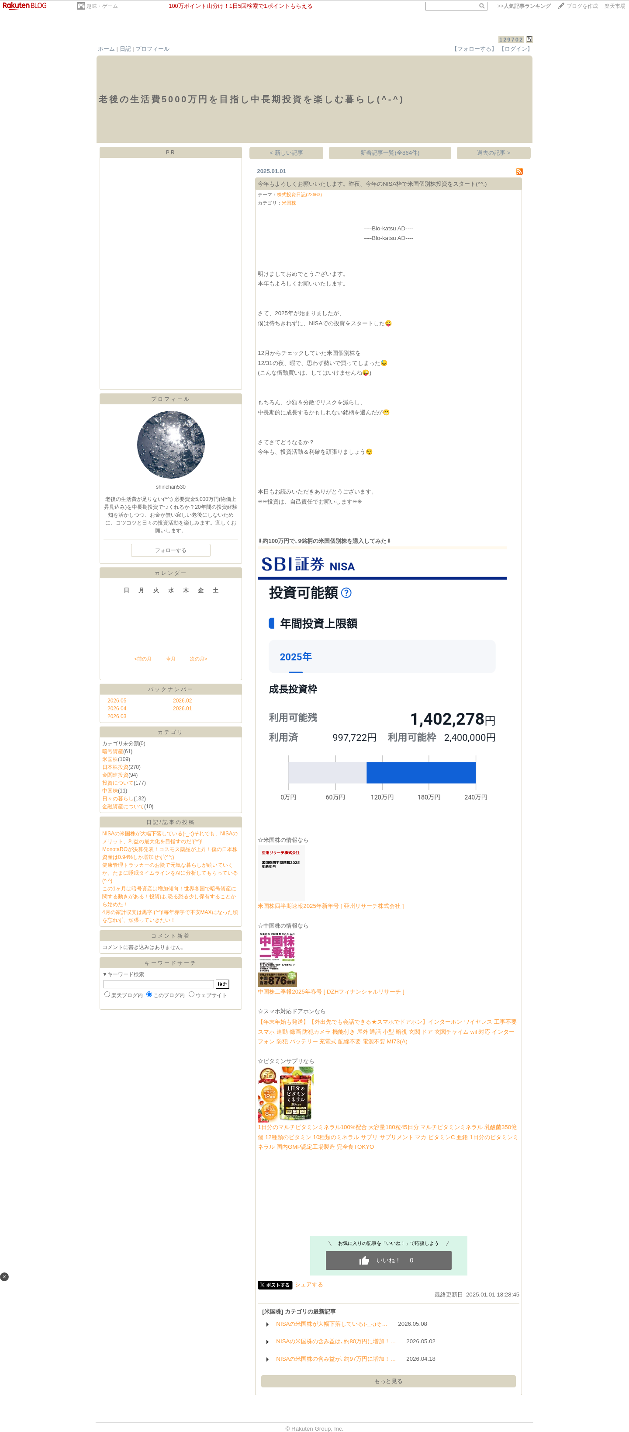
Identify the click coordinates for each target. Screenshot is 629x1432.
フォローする (171, 550)
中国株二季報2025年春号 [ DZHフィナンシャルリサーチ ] (331, 991)
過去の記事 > (494, 152)
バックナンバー (171, 689)
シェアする (309, 1284)
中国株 (110, 791)
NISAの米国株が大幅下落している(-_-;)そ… (331, 1324)
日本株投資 (115, 767)
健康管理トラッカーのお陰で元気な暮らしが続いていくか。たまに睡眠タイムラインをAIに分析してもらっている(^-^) (170, 873)
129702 (511, 39)
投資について (118, 783)
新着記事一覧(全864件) (389, 152)
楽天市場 (615, 6)
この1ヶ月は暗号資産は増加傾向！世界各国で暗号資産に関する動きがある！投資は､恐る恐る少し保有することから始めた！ (169, 896)
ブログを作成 (582, 6)
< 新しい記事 (287, 152)
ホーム (106, 48)
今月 (171, 658)
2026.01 (182, 709)
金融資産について (123, 806)
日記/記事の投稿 (170, 822)
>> (524, 6)
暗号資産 (112, 751)
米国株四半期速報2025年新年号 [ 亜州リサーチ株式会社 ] (331, 906)
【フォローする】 (474, 48)
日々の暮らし (118, 799)
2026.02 (182, 701)
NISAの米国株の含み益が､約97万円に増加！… (336, 1359)
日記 (125, 48)
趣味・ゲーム (102, 6)
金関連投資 (115, 775)
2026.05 (116, 701)
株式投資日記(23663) (299, 194)
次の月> (198, 658)
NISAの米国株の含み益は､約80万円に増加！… (336, 1341)
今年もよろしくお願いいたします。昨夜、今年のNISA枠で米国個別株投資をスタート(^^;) (372, 184)
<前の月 (142, 658)
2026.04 (116, 709)
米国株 (110, 759)
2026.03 (116, 716)
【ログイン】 (516, 48)
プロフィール (152, 48)
